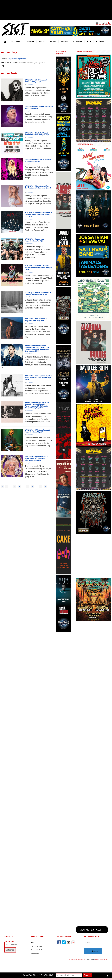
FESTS (41, 42)
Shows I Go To (90, 959)
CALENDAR (30, 42)
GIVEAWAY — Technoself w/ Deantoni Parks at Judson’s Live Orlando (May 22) (38, 378)
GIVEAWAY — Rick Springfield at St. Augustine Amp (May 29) (37, 431)
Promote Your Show (36, 946)
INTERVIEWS (77, 42)
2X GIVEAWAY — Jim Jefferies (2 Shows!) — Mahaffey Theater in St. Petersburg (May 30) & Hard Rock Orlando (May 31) (37, 348)
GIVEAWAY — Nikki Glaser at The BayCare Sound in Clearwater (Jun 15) (38, 188)
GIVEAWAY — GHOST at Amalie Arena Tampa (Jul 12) (36, 81)
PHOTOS (53, 42)
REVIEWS (64, 42)
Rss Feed (110, 23)
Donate (95, 951)
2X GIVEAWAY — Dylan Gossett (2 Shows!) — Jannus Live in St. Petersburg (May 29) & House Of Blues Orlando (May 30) (37, 405)
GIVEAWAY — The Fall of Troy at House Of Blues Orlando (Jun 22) (37, 134)
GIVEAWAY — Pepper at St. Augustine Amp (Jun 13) (34, 240)
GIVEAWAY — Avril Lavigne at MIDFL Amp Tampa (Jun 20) (38, 160)
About (32, 942)
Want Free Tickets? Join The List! (38, 975)
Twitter (103, 23)
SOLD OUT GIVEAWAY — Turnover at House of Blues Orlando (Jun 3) (38, 293)
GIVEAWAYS (15, 42)
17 (40, 486)
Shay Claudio (29, 84)
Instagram (97, 23)
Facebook (100, 23)
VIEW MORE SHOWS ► (92, 930)
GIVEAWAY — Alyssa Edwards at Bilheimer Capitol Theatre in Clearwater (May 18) (36, 458)
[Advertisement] (65, 666)
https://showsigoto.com (17, 59)
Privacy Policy (35, 953)
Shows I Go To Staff (36, 950)
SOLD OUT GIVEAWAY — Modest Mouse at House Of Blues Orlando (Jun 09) (38, 268)
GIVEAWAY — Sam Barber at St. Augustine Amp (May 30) (36, 320)
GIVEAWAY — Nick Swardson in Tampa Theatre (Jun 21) (39, 107)
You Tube (106, 23)
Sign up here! (9, 941)
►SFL (89, 42)
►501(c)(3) (100, 42)
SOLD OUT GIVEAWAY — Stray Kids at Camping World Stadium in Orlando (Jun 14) (38, 214)
